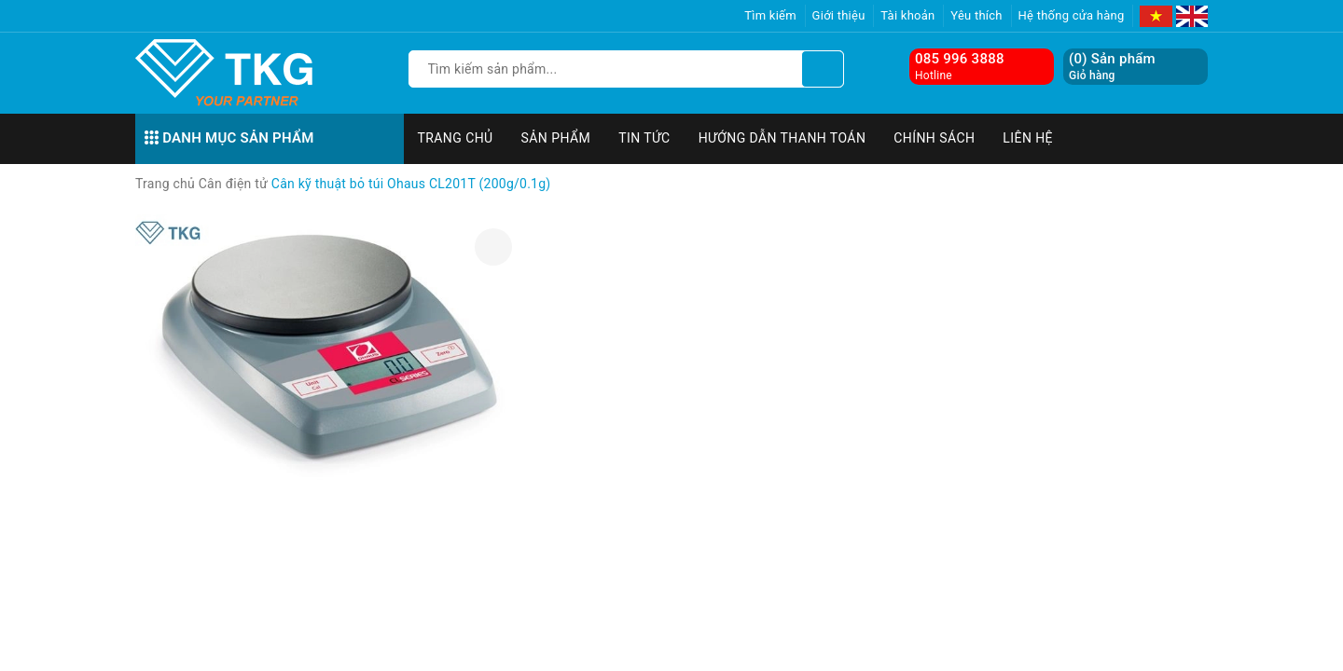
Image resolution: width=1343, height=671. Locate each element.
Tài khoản (907, 15)
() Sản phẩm (1112, 66)
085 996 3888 (959, 58)
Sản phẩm (556, 137)
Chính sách (934, 137)
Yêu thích (976, 15)
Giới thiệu (838, 15)
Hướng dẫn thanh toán (782, 137)
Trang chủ (455, 137)
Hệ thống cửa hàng (1071, 15)
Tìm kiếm (770, 15)
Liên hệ (1028, 137)
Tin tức (644, 137)
